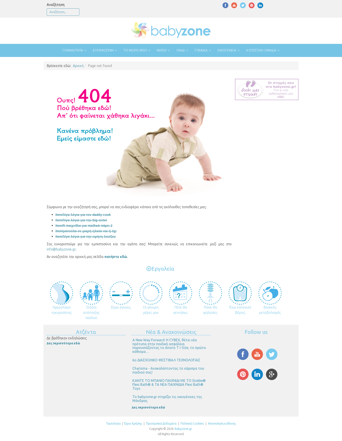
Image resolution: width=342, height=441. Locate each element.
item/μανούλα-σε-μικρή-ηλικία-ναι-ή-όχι (85, 231)
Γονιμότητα (73, 50)
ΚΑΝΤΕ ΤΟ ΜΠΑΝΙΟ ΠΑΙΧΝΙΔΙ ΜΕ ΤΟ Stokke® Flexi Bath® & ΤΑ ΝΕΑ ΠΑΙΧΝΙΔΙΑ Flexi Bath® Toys (169, 384)
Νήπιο (162, 50)
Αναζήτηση (56, 5)
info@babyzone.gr (61, 249)
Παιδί (181, 50)
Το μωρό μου (135, 50)
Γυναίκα (201, 50)
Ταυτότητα (113, 423)
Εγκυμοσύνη (103, 50)
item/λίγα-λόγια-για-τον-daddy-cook (83, 214)
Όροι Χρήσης (133, 423)
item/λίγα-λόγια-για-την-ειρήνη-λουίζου (85, 236)
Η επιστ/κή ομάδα (261, 50)
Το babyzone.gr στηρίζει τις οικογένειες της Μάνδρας (167, 399)
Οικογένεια (226, 50)
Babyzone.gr (183, 429)
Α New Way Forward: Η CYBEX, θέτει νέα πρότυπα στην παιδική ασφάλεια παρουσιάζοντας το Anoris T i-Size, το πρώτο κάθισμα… (169, 345)
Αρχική (78, 66)
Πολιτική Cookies (192, 423)
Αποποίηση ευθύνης (222, 423)
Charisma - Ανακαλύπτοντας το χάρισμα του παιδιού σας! (168, 370)
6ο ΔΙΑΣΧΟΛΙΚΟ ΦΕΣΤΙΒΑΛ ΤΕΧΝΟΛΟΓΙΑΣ (166, 360)
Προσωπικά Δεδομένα (160, 423)
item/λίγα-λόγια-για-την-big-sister (81, 220)
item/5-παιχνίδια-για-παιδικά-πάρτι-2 (83, 225)
